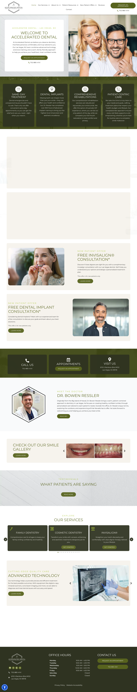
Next (71, 450)
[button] (4, 687)
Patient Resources (70, 5)
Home (33, 5)
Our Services (43, 5)
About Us (55, 5)
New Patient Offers (88, 5)
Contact (69, 9)
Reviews (101, 5)
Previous (11, 450)
